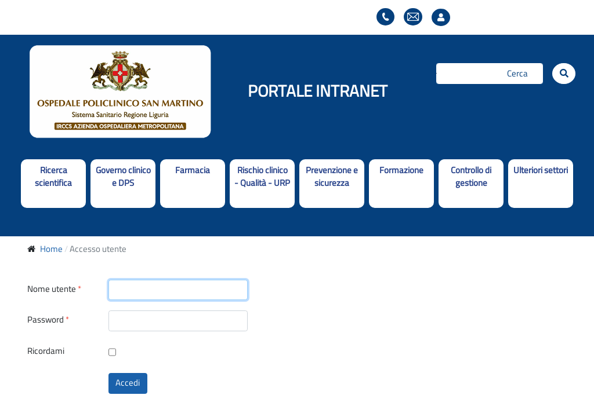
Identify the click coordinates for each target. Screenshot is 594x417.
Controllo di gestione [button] (471, 176)
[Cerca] (490, 73)
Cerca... (436, 73)
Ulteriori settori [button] (540, 170)
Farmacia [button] (192, 170)
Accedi (127, 382)
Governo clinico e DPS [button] (123, 176)
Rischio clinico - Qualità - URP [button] (262, 176)
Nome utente (54, 289)
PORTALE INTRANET (317, 90)
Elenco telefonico (385, 17)
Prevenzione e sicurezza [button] (332, 176)
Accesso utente (444, 17)
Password (48, 320)
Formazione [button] (401, 170)
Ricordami (45, 351)
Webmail (413, 17)
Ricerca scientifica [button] (53, 176)
